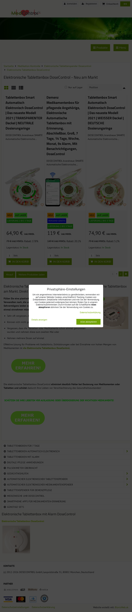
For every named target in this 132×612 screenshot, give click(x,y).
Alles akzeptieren (88, 321)
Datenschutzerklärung (90, 312)
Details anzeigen (39, 320)
